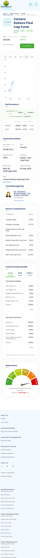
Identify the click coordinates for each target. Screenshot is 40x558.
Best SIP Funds (5, 494)
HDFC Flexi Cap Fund (13, 255)
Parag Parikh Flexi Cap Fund (16, 250)
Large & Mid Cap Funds (8, 519)
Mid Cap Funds (6, 533)
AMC (4, 176)
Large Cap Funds (6, 516)
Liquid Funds (5, 547)
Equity (23, 13)
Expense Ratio (8, 155)
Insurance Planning (7, 508)
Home (5, 13)
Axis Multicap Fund (12, 245)
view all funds (18, 200)
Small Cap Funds (6, 536)
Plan (21, 144)
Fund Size (9, 145)
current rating (8, 44)
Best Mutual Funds (7, 491)
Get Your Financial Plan (9, 432)
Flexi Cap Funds (6, 522)
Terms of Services (7, 472)
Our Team (5, 422)
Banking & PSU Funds (8, 543)
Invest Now (27, 46)
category (23, 155)
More (31, 309)
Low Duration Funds (7, 554)
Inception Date (25, 166)
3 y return (23, 37)
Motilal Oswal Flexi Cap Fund (16, 240)
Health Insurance (7, 453)
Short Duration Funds (8, 550)
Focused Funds (6, 526)
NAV (10, 37)
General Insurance (8, 457)
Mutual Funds (14, 13)
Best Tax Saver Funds (8, 498)
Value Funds (5, 529)
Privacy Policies (6, 476)
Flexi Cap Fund (8, 15)
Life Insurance (6, 450)
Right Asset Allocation (8, 501)
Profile (3, 419)
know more (7, 182)
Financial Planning (7, 505)
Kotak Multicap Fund (13, 235)
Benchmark (7, 166)
